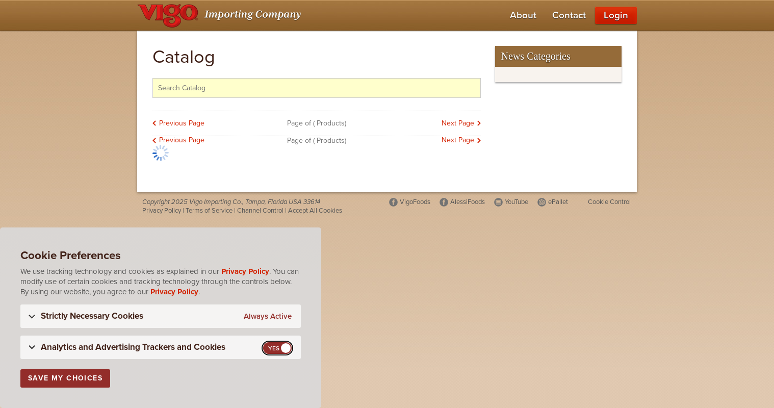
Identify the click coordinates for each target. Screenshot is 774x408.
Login (616, 15)
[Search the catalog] (316, 88)
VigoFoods (415, 202)
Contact (569, 15)
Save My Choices (65, 378)
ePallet (558, 202)
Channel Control (260, 211)
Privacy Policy (161, 211)
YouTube (516, 202)
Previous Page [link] (181, 123)
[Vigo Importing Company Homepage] (221, 15)
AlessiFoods (467, 202)
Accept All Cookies (315, 211)
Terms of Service (209, 211)
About (523, 15)
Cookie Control (609, 202)
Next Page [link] (458, 123)
